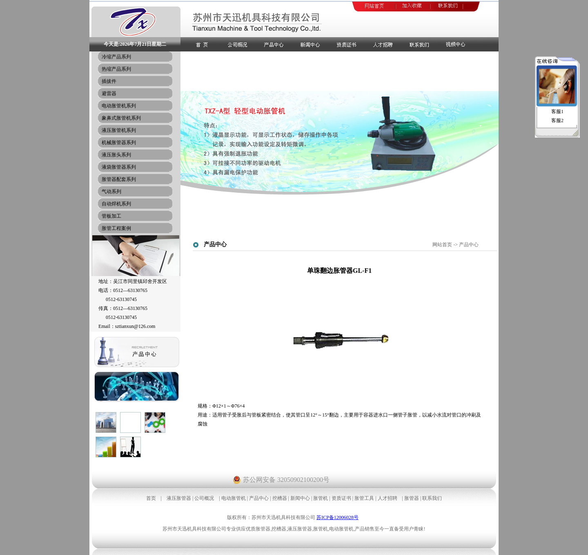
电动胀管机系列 (119, 106)
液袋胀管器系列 (119, 167)
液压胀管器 (179, 498)
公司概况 (204, 498)
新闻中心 (300, 498)
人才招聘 (387, 498)
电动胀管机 (233, 498)
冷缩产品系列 (116, 57)
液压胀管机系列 (119, 130)
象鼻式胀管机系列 (121, 118)
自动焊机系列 (116, 204)
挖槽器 (279, 498)
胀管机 (320, 498)
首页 (151, 498)
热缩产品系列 (116, 69)
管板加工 (111, 216)
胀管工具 (364, 498)
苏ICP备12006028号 (337, 517)
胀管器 (411, 498)
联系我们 (432, 498)
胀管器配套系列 (119, 179)
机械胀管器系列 (119, 142)
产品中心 (259, 498)
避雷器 (109, 93)
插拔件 (109, 81)
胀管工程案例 (116, 228)
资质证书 (341, 498)
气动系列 (111, 191)
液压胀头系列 (116, 155)
